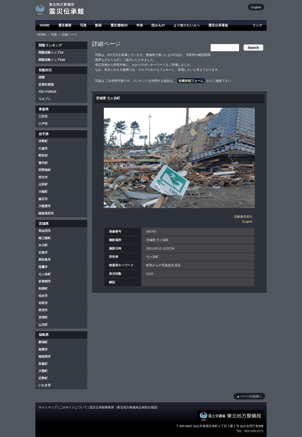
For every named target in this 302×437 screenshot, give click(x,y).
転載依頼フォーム (191, 81)
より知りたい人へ (186, 25)
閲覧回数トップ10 (50, 52)
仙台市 (43, 295)
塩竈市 (43, 267)
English (256, 7)
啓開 (41, 77)
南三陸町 (44, 238)
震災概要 (64, 25)
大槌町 (43, 191)
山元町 (43, 324)
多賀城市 (44, 281)
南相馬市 (44, 356)
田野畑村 (44, 170)
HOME (45, 25)
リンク (257, 25)
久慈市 (43, 148)
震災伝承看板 (218, 25)
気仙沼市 (44, 231)
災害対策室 (46, 84)
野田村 (43, 155)
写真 (83, 25)
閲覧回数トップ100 (51, 60)
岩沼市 (43, 310)
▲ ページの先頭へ (249, 396)
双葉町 (43, 364)
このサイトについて (73, 407)
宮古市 (43, 177)
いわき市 (44, 385)
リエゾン (44, 99)
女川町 (43, 245)
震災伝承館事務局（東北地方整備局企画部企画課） (124, 407)
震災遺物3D (119, 25)
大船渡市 (44, 206)
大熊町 (43, 371)
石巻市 (43, 252)
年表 (139, 25)
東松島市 (44, 259)
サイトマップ (47, 407)
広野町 (43, 378)
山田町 (43, 184)
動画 (98, 25)
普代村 (43, 163)
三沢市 (43, 116)
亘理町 (43, 317)
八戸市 (43, 123)
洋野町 (43, 141)
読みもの (158, 25)
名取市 (43, 303)
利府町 (43, 288)
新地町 (43, 342)
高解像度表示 (243, 216)
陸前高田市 (46, 213)
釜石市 (43, 199)
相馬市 (43, 349)
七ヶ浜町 (44, 274)
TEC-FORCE (47, 91)
